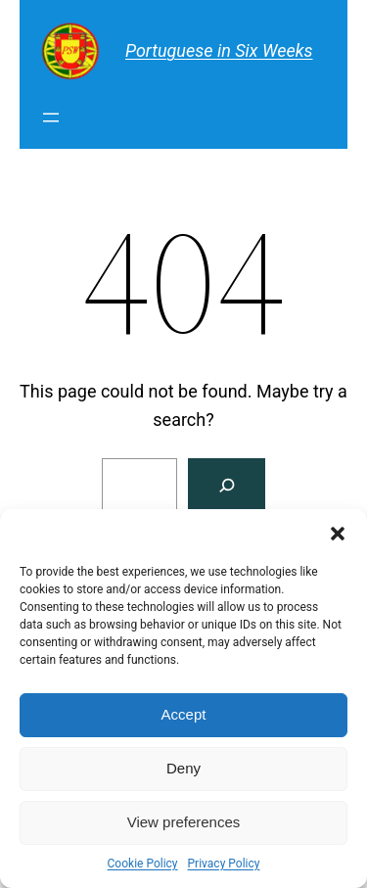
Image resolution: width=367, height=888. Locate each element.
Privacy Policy (224, 863)
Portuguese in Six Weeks (219, 50)
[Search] (226, 485)
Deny (183, 768)
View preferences (184, 822)
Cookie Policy (143, 863)
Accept (183, 714)
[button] (337, 533)
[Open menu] (51, 117)
